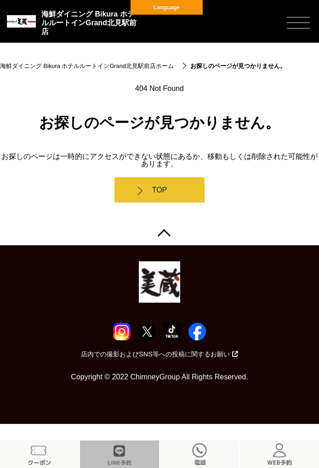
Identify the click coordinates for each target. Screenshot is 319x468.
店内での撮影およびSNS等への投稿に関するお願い (159, 354)
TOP (159, 190)
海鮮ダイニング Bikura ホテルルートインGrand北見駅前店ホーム (87, 65)
